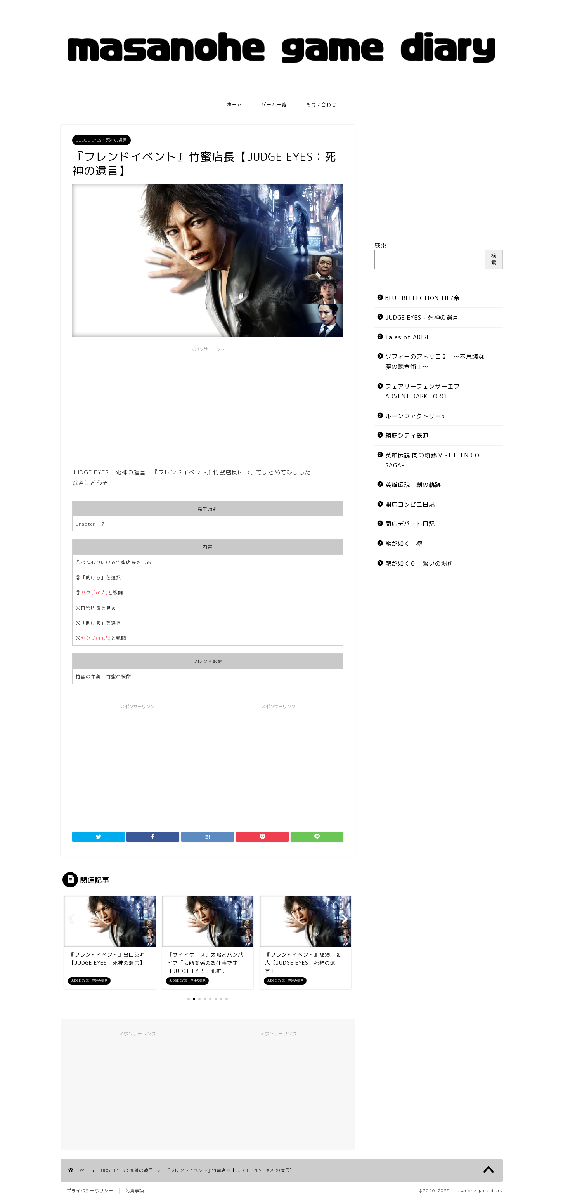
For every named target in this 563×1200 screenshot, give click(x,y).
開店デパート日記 (410, 524)
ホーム (234, 105)
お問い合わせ (321, 105)
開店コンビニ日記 (410, 504)
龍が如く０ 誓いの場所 (419, 563)
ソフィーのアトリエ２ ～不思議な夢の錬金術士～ (435, 362)
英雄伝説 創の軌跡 (413, 485)
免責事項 (134, 1191)
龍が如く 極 (404, 544)
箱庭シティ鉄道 (407, 435)
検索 (380, 245)
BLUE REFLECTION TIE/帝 (422, 298)
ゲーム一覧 (274, 105)
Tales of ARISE (407, 337)
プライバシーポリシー (90, 1191)
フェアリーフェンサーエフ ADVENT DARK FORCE (422, 391)
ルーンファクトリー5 (415, 416)
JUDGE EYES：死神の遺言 (101, 140)
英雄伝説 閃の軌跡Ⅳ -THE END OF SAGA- (434, 460)
